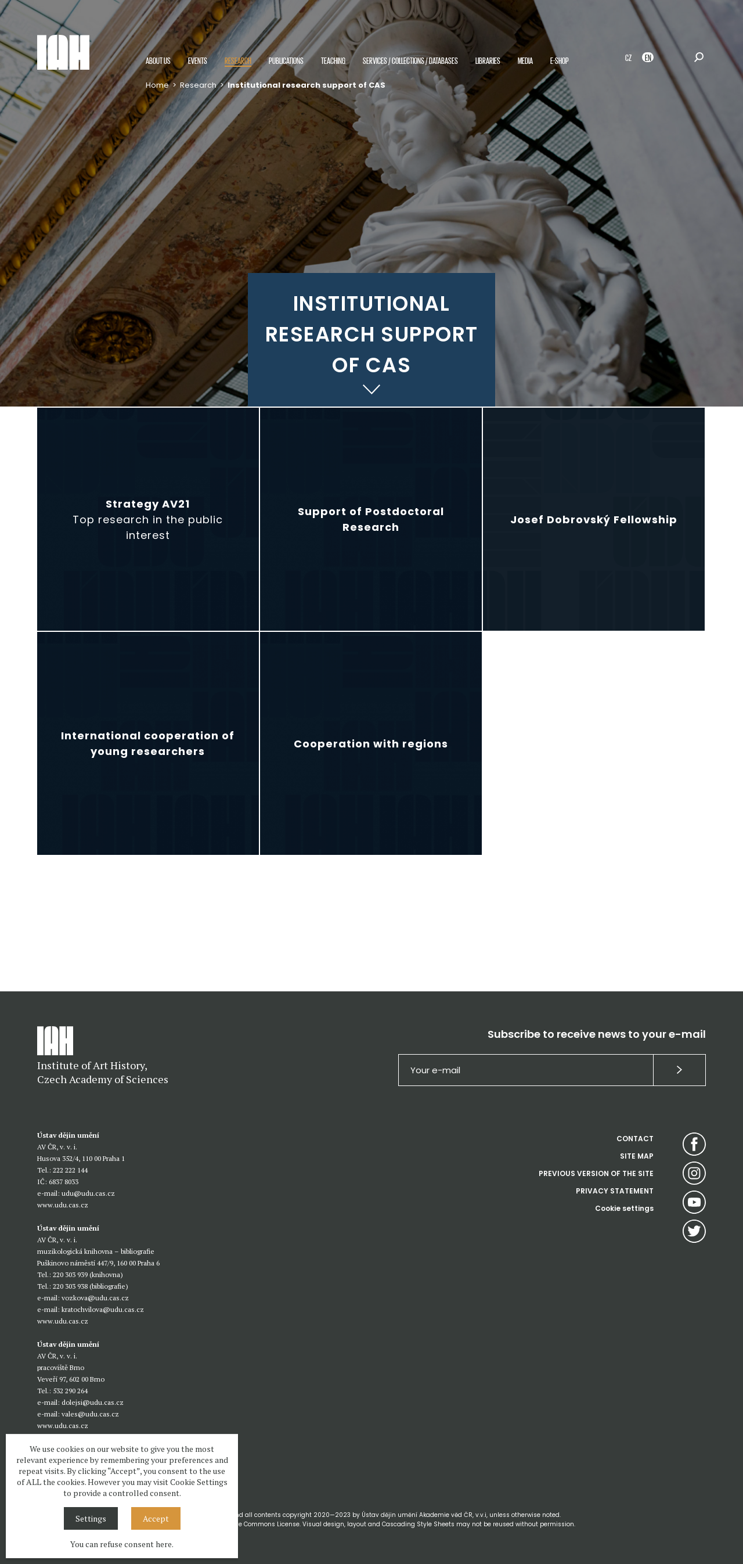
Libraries (487, 60)
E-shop (559, 60)
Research (238, 60)
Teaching (333, 60)
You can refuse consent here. (122, 1543)
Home (157, 85)
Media (525, 60)
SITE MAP (637, 1156)
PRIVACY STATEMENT (615, 1191)
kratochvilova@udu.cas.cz (103, 1309)
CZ (628, 57)
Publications (286, 60)
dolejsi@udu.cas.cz (93, 1402)
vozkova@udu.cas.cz (95, 1297)
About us (158, 60)
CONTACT (635, 1139)
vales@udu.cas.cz (90, 1414)
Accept (156, 1518)
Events (197, 60)
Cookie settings (624, 1208)
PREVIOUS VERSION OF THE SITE (596, 1173)
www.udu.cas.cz (62, 1204)
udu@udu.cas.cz (88, 1193)
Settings (90, 1518)
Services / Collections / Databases (410, 60)
